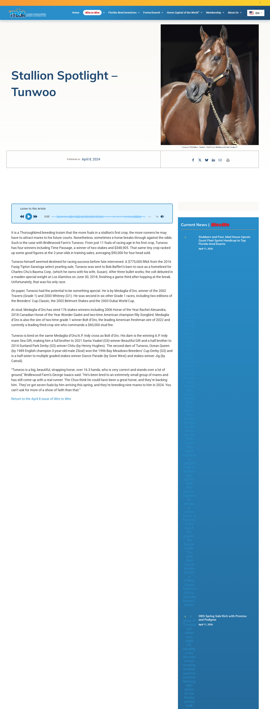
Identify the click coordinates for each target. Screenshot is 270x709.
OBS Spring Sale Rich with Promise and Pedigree (223, 261)
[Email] (220, 160)
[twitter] (260, 3)
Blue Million (110, 613)
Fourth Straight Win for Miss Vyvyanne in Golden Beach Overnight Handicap (225, 280)
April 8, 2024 (91, 159)
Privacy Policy (72, 613)
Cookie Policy (88, 613)
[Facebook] (193, 160)
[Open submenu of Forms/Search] (227, 577)
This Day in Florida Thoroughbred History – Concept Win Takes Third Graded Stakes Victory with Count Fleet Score (225, 303)
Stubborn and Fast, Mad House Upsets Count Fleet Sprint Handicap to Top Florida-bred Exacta (224, 240)
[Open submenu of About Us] (227, 594)
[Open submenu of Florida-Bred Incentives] (227, 571)
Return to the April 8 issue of (41, 399)
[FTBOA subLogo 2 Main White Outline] (27, 8)
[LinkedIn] (213, 160)
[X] (199, 160)
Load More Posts (135, 510)
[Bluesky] (206, 160)
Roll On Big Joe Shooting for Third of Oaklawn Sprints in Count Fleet (223, 326)
